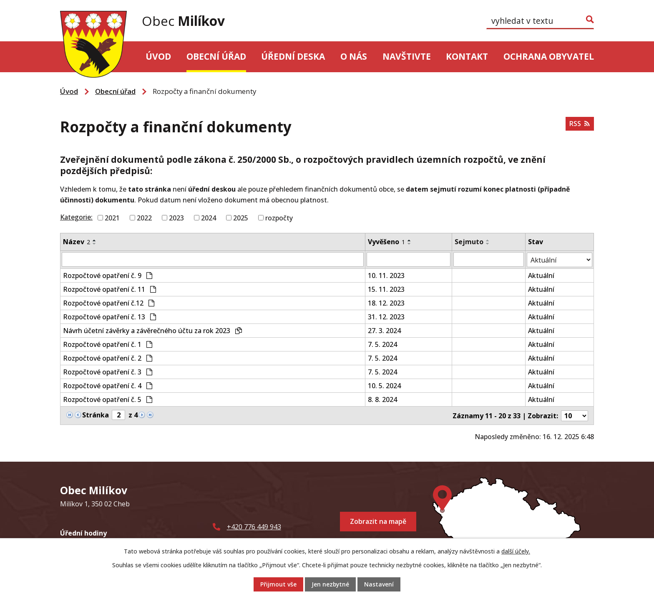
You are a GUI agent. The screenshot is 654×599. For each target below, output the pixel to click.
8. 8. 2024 (382, 398)
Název (76, 241)
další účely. (515, 551)
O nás (353, 56)
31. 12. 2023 (386, 316)
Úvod (158, 56)
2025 (240, 217)
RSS (579, 124)
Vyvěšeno (386, 241)
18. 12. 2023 (386, 302)
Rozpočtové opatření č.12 (108, 302)
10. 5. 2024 (384, 384)
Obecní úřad (216, 56)
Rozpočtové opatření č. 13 (109, 316)
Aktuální (541, 274)
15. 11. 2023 (386, 288)
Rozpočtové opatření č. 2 (107, 357)
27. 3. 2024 (384, 329)
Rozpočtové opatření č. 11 (109, 288)
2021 (112, 217)
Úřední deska (293, 56)
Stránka (95, 414)
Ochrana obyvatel (548, 56)
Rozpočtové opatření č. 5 (107, 398)
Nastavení (379, 585)
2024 (208, 217)
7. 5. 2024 (382, 343)
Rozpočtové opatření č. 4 (107, 384)
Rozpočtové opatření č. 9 (107, 274)
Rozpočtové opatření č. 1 (107, 343)
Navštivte (406, 56)
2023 (176, 217)
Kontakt (467, 56)
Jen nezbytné (330, 585)
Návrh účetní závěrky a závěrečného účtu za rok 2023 (152, 329)
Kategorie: (76, 217)
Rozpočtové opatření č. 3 (107, 371)
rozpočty (279, 217)
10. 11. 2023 (386, 274)
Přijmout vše (278, 585)
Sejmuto (469, 241)
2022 (144, 217)
